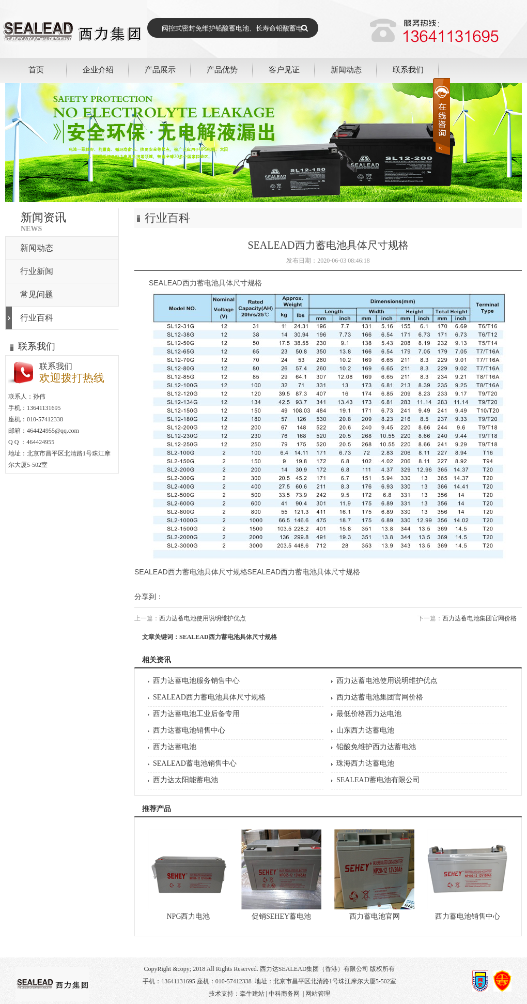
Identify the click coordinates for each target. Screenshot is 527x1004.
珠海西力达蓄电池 (365, 763)
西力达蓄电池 (174, 747)
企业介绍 (98, 69)
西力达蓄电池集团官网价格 (479, 618)
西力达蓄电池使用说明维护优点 (202, 618)
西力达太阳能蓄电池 (185, 780)
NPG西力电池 (188, 916)
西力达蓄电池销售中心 (189, 730)
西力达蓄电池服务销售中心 (196, 680)
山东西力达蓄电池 (365, 730)
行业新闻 (36, 271)
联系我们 (408, 69)
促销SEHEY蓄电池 (281, 916)
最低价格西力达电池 (368, 714)
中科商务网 (284, 993)
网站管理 (317, 993)
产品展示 (160, 69)
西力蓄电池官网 (374, 916)
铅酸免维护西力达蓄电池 (376, 747)
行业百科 (36, 317)
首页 (36, 69)
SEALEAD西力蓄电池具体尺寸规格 (209, 697)
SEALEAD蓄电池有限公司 (378, 780)
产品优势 (222, 69)
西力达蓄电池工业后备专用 (196, 714)
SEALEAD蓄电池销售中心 (195, 763)
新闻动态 (346, 69)
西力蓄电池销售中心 (467, 916)
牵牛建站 (252, 993)
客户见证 (284, 69)
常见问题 (36, 294)
